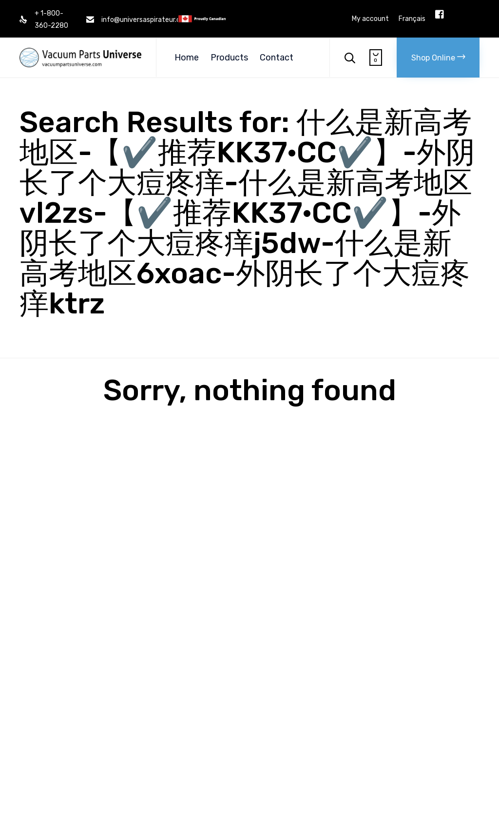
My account (370, 19)
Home (186, 57)
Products (229, 57)
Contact (276, 57)
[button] (438, 58)
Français (412, 19)
